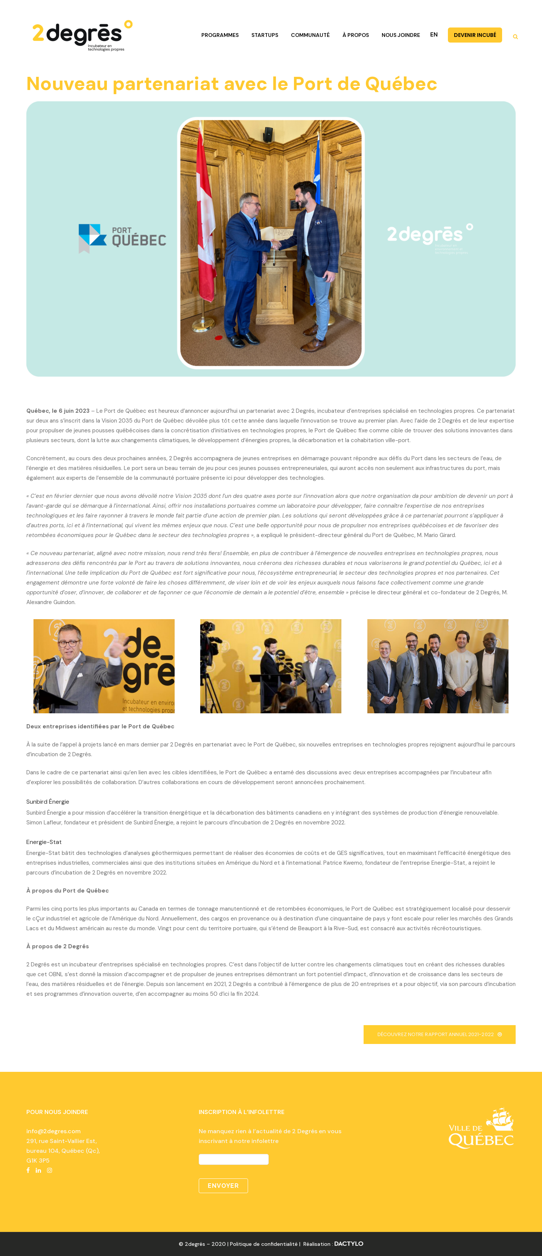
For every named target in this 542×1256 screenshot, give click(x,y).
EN (434, 34)
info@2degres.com (53, 1131)
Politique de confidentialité (264, 1244)
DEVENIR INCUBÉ (475, 35)
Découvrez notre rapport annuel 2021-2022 (440, 1034)
